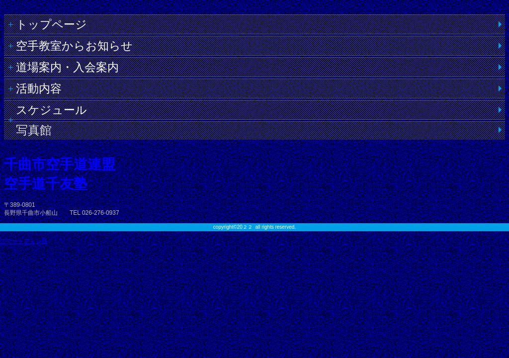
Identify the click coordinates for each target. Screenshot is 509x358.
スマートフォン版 (24, 241)
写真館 (34, 130)
